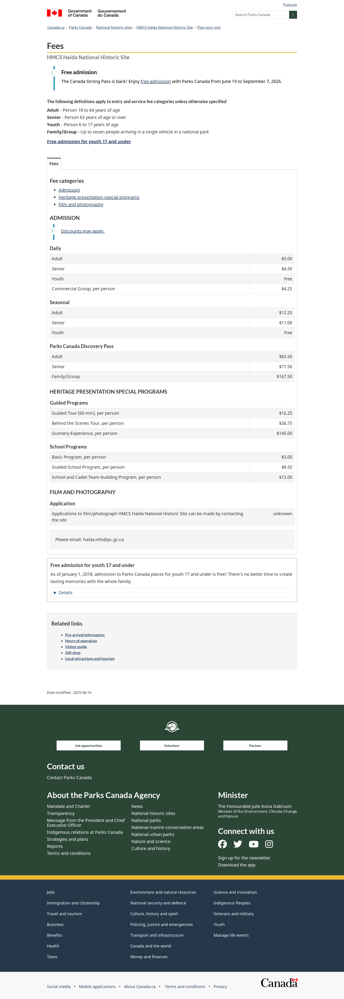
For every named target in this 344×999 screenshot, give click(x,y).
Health (53, 946)
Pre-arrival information (85, 635)
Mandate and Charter (68, 806)
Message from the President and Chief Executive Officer (86, 822)
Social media (59, 986)
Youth (219, 924)
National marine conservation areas (167, 827)
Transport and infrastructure (156, 935)
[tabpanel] (172, 361)
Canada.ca (55, 27)
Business (55, 924)
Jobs (51, 892)
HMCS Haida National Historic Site (164, 27)
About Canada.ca (140, 986)
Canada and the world (150, 946)
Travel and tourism (64, 913)
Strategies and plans (67, 839)
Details (66, 592)
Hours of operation (81, 640)
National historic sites (114, 27)
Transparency (61, 813)
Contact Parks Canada (69, 777)
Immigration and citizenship (73, 903)
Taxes (52, 956)
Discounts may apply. (82, 231)
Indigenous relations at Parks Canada (85, 832)
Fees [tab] (54, 164)
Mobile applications (97, 986)
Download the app (236, 865)
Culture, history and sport (154, 913)
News (137, 806)
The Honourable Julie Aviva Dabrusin (257, 811)
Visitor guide (76, 646)
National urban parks (152, 834)
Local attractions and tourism (90, 658)
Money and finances (149, 956)
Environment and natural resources (163, 892)
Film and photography (81, 204)
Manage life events (231, 935)
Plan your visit (208, 27)
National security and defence (158, 903)
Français (290, 4)
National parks (146, 820)
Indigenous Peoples (232, 903)
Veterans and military (234, 913)
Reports (55, 846)
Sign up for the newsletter (244, 858)
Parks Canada (80, 27)
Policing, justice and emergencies (161, 924)
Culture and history (150, 848)
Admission (69, 190)
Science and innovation (235, 892)
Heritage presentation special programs (99, 197)
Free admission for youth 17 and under (89, 141)
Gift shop (73, 652)
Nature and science (150, 841)
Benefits (54, 935)
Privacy (220, 986)
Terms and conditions (69, 853)
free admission (156, 81)
